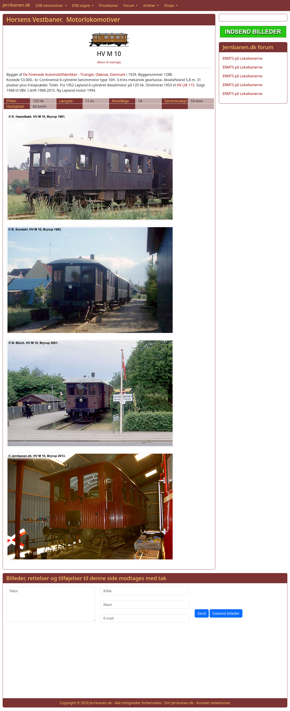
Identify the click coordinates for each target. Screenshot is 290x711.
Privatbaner (108, 5)
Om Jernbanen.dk (179, 702)
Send (202, 613)
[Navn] (145, 604)
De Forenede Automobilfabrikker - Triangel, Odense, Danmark (74, 74)
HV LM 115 (185, 85)
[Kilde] (145, 591)
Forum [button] (129, 5)
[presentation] (228, 595)
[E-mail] (145, 618)
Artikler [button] (149, 5)
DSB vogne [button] (81, 5)
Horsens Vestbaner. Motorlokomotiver (63, 19)
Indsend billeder (225, 613)
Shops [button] (169, 5)
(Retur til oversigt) (109, 62)
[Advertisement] (145, 664)
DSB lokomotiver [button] (49, 5)
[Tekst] (50, 604)
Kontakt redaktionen (213, 702)
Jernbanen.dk (16, 5)
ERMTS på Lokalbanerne (242, 58)
